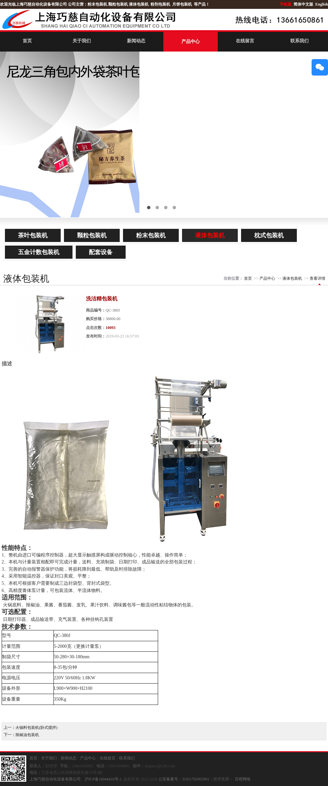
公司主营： (78, 4)
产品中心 (190, 41)
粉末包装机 (97, 4)
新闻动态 (136, 40)
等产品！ (202, 4)
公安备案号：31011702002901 (184, 779)
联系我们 (299, 40)
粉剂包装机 (160, 4)
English (321, 4)
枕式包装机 (269, 235)
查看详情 (317, 278)
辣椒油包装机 (27, 734)
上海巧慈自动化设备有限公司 (55, 779)
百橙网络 (243, 779)
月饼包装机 (182, 4)
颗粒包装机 (118, 4)
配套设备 (101, 252)
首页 (27, 40)
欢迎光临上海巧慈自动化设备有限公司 (33, 4)
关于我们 (81, 40)
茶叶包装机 (33, 235)
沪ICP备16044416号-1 (103, 779)
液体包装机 (139, 4)
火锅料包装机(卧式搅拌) (36, 727)
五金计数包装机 (38, 252)
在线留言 (245, 40)
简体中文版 (304, 4)
